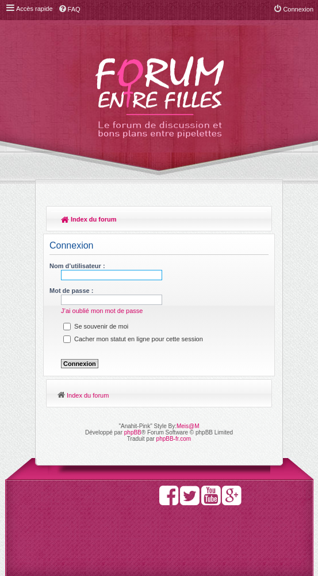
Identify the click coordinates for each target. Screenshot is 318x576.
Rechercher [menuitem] (257, 220)
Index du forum (89, 219)
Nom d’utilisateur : (77, 265)
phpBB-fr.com (173, 439)
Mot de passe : (71, 290)
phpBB (132, 432)
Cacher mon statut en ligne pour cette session (133, 338)
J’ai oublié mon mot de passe (102, 310)
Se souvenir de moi (95, 326)
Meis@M (188, 426)
